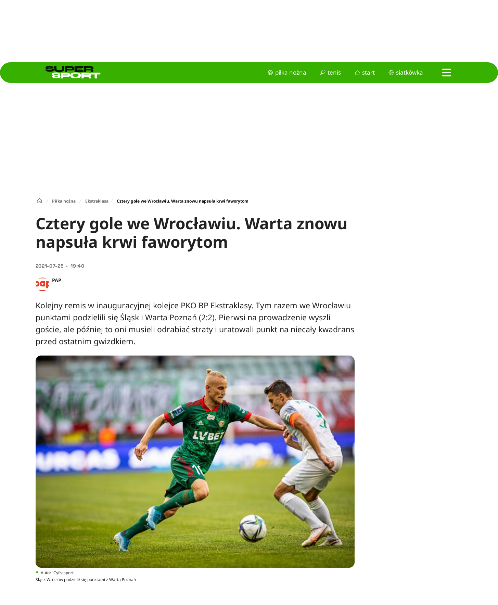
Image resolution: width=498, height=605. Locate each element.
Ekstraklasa (96, 201)
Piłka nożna (64, 201)
